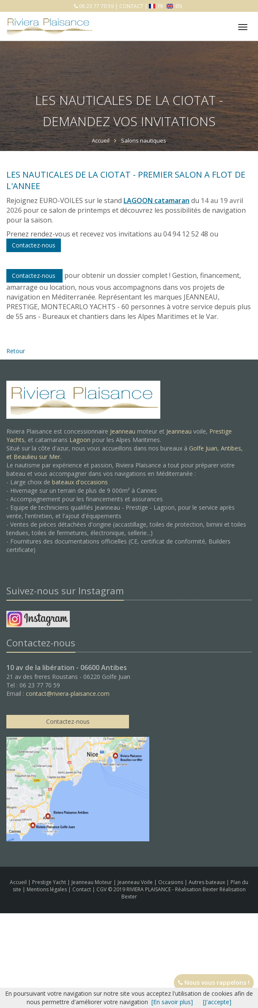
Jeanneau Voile (136, 882)
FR (157, 6)
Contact (82, 889)
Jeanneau (122, 431)
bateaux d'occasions (80, 482)
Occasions (171, 882)
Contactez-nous (34, 276)
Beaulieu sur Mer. (37, 457)
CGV (102, 889)
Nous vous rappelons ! (214, 982)
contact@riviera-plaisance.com (68, 693)
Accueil (18, 882)
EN (174, 6)
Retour (15, 351)
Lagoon (80, 440)
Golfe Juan (203, 448)
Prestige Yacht (49, 882)
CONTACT (131, 6)
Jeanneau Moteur (92, 882)
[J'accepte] (217, 1002)
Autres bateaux (207, 882)
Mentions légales (47, 889)
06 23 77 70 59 (96, 6)
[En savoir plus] (172, 1002)
